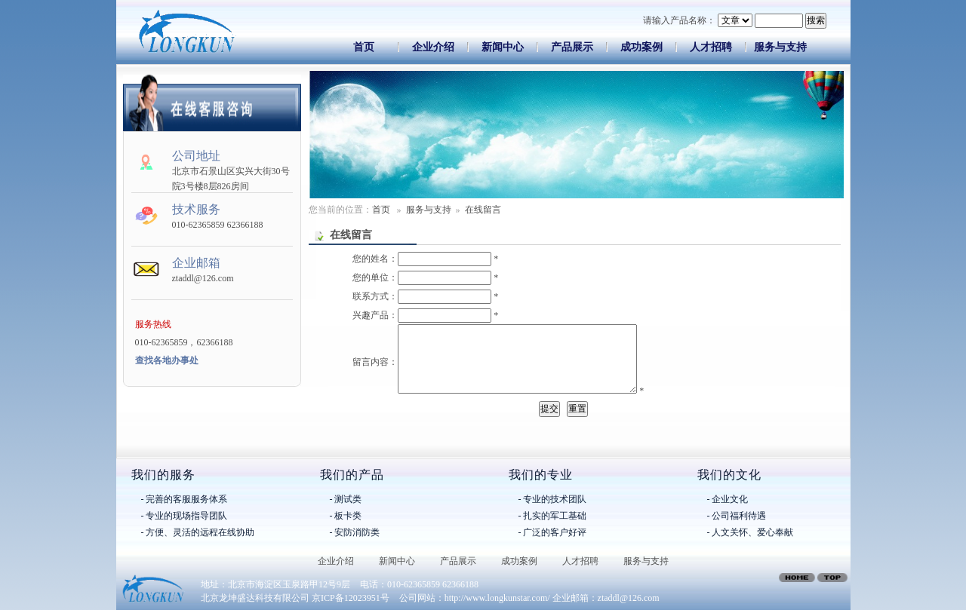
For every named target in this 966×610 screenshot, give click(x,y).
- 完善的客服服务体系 (184, 499)
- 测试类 (346, 499)
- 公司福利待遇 (737, 515)
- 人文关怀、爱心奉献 (750, 532)
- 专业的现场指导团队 (184, 515)
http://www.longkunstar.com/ (497, 598)
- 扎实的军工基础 (552, 515)
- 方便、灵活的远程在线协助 (198, 532)
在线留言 (483, 209)
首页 (363, 47)
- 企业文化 (728, 499)
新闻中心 (502, 47)
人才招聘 (711, 47)
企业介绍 (433, 47)
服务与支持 (780, 47)
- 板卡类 (346, 515)
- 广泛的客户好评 (552, 532)
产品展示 (572, 47)
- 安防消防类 (355, 532)
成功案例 (641, 47)
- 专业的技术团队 (552, 499)
